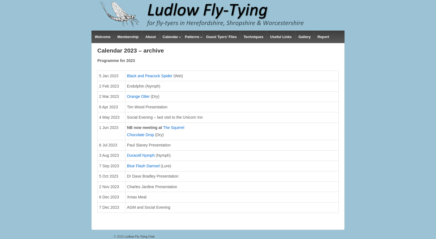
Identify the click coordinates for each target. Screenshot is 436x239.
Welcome (103, 37)
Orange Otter (138, 96)
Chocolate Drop (140, 135)
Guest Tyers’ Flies (221, 37)
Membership (128, 37)
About (150, 37)
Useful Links (281, 37)
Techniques (253, 37)
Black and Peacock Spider (149, 76)
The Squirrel (173, 127)
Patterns (192, 37)
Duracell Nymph (141, 155)
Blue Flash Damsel (143, 166)
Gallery (304, 37)
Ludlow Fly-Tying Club (139, 236)
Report (323, 37)
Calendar (170, 37)
